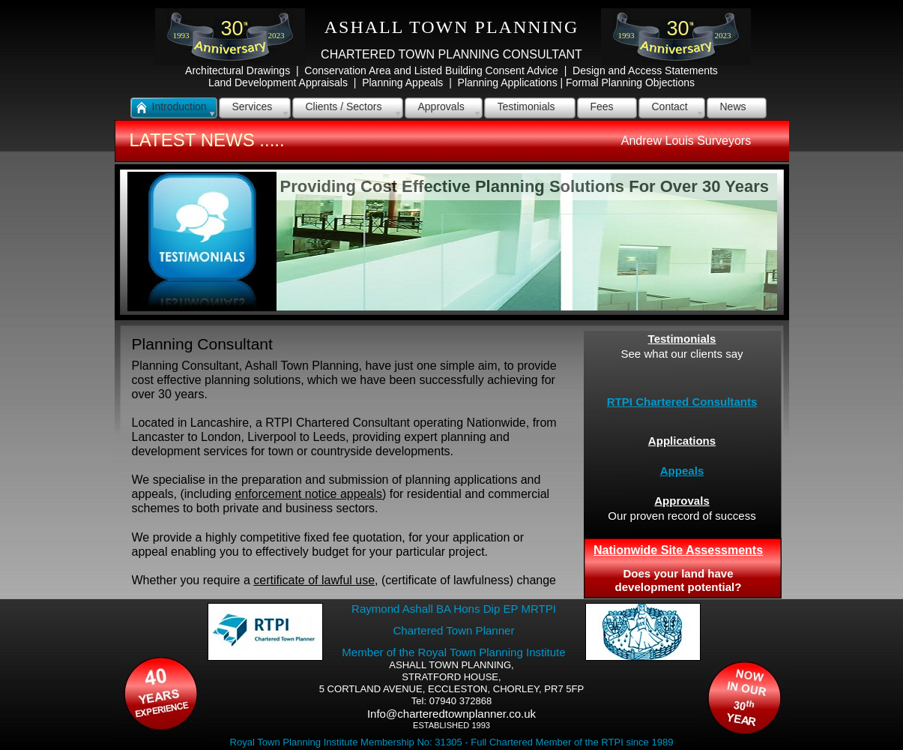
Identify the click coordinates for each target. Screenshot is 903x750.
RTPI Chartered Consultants (682, 401)
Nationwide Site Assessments (678, 550)
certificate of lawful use (314, 580)
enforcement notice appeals (308, 494)
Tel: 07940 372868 (451, 700)
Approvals (682, 500)
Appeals (682, 470)
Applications (682, 440)
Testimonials (682, 338)
